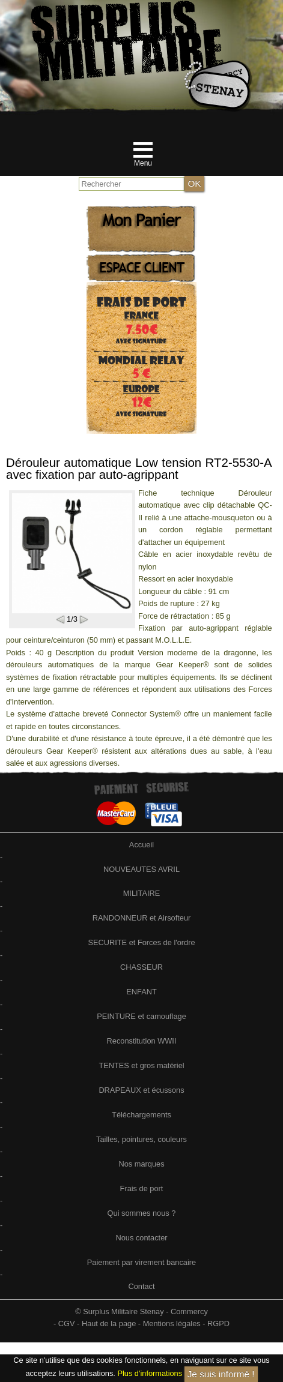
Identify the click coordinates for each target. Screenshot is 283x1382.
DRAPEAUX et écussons (141, 1090)
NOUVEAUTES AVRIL (141, 869)
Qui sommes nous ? (142, 1213)
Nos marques (141, 1163)
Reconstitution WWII (142, 1040)
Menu (143, 163)
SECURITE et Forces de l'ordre (141, 942)
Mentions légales (172, 1323)
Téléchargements (141, 1114)
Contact (141, 1286)
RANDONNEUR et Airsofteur (142, 917)
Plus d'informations (149, 1373)
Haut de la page (109, 1323)
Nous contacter (141, 1237)
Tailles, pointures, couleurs (141, 1139)
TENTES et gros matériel (141, 1065)
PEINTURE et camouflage (141, 1016)
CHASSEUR (141, 967)
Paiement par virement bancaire (141, 1262)
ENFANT (141, 991)
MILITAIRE (141, 893)
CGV (66, 1323)
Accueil (141, 844)
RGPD (218, 1323)
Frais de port (141, 1188)
